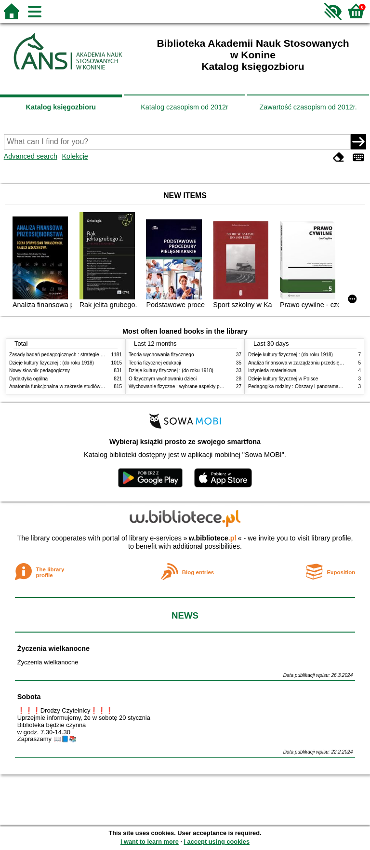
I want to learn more (149, 841)
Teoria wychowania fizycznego (161, 354)
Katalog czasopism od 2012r (184, 107)
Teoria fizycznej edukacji (155, 362)
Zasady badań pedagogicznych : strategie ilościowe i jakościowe (78, 354)
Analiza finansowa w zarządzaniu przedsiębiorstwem (304, 362)
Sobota (29, 697)
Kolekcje (75, 156)
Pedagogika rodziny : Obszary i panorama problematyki (308, 386)
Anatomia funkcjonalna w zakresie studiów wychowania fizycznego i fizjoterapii (93, 386)
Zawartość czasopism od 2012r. (308, 107)
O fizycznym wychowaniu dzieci (163, 378)
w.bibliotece (213, 538)
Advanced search (30, 156)
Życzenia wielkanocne (53, 648)
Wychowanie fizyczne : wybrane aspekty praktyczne (184, 386)
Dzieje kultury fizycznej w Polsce (283, 378)
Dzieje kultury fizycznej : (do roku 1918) (51, 362)
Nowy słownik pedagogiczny (39, 370)
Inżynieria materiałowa (272, 370)
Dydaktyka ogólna (28, 378)
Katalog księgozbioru (61, 107)
